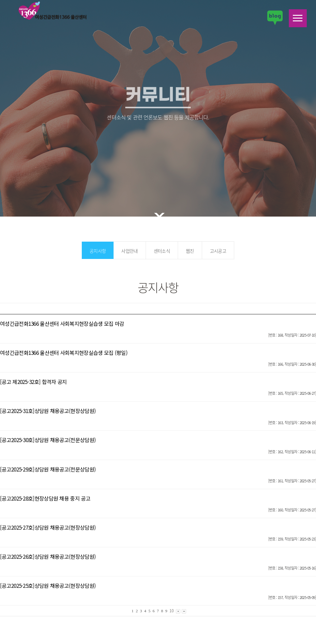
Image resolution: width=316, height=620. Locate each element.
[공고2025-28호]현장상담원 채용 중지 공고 (45, 498)
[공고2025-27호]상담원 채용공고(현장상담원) (48, 527)
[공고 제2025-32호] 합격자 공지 (33, 381)
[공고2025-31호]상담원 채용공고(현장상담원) (48, 411)
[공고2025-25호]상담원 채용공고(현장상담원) (48, 585)
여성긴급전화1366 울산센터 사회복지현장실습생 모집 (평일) (63, 352)
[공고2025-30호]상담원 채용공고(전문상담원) (48, 440)
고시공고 (218, 251)
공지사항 (97, 251)
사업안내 (129, 251)
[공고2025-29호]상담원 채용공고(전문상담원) (48, 469)
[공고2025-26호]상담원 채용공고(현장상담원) (48, 556)
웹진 (190, 251)
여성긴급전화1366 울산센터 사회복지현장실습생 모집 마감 (62, 323)
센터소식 (162, 251)
